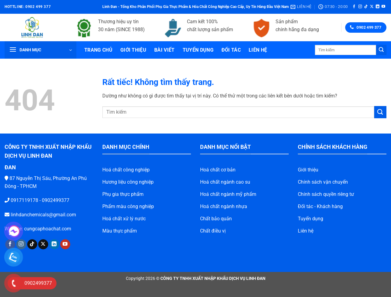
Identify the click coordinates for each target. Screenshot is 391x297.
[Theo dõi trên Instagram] (360, 7)
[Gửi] (381, 50)
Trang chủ (98, 50)
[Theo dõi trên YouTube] (383, 7)
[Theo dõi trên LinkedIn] (377, 7)
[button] (40, 50)
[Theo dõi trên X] (372, 7)
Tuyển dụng (198, 50)
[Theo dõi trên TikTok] (366, 7)
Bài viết (164, 50)
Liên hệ (258, 50)
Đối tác (231, 50)
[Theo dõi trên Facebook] (354, 7)
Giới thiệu (133, 50)
